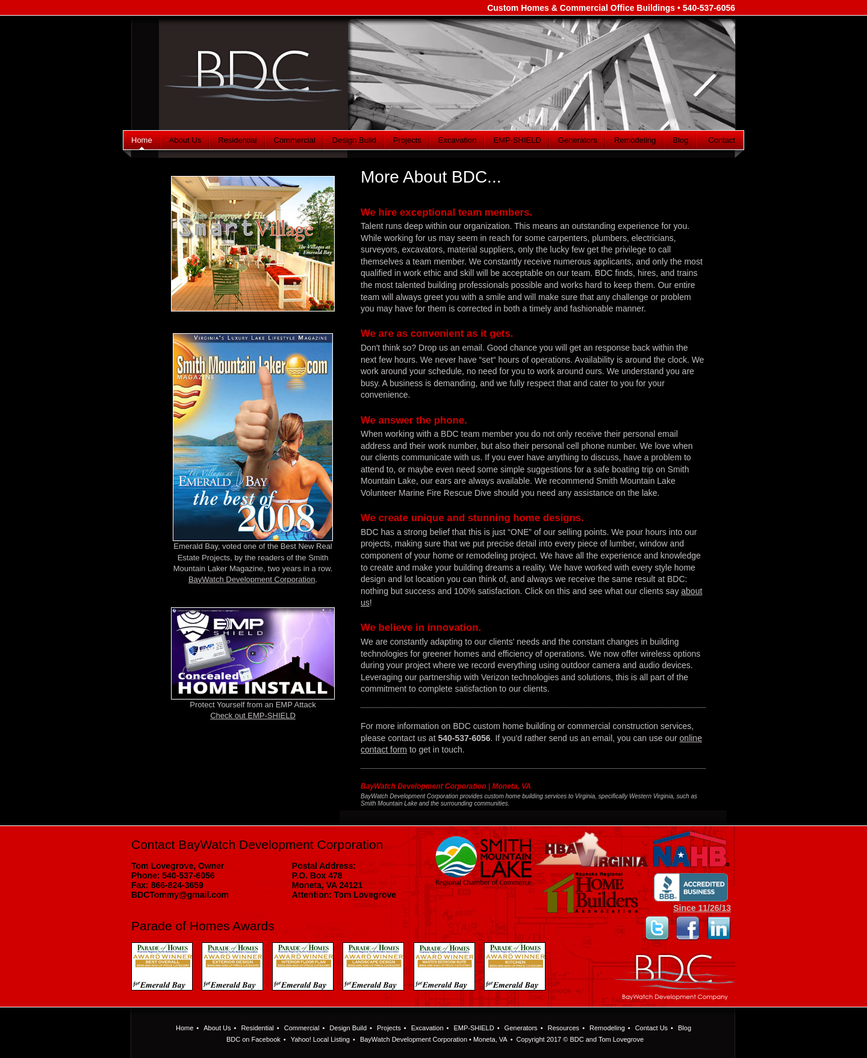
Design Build (354, 140)
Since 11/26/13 (691, 904)
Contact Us (651, 1027)
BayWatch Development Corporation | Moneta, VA (446, 786)
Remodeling (635, 140)
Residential (237, 140)
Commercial (294, 140)
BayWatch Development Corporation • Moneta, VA (434, 1039)
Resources (564, 1027)
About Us (185, 140)
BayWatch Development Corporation (251, 579)
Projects (407, 140)
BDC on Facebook (253, 1039)
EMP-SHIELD (517, 140)
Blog (680, 140)
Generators (577, 140)
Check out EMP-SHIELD (253, 715)
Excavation (457, 140)
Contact (721, 140)
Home (141, 140)
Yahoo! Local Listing (320, 1039)
